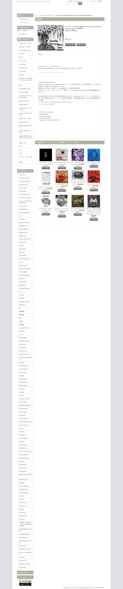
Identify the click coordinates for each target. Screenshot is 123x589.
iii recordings (22, 567)
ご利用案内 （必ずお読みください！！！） (78, 1)
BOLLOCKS (22, 344)
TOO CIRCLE (22, 512)
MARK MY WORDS (24, 564)
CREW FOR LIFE (23, 369)
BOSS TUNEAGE (23, 229)
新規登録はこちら (25, 19)
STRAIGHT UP (23, 506)
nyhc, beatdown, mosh (24, 50)
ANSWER (21, 331)
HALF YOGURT (23, 418)
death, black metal (23, 92)
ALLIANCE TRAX (24, 328)
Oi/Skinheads (22, 64)
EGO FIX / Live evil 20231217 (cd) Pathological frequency (62, 210)
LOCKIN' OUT (23, 560)
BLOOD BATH (23, 338)
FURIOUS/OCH (23, 408)
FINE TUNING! (23, 402)
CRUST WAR (22, 372)
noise (20, 150)
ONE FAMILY (23, 188)
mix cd (21, 146)
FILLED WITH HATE (24, 258)
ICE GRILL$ (22, 435)
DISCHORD (22, 249)
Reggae (21, 162)
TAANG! (21, 295)
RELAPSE (22, 278)
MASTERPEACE (23, 209)
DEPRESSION (23, 379)
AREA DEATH (23, 226)
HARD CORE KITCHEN (25, 422)
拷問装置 (21, 311)
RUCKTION (22, 285)
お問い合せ (93, 1)
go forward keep (23, 184)
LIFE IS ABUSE (23, 272)
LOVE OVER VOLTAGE (25, 451)
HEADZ (21, 428)
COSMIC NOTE (23, 366)
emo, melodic (22, 71)
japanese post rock (23, 122)
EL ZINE (21, 392)
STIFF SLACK (23, 502)
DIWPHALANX (23, 382)
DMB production (23, 385)
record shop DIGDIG (24, 181)
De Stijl (21, 245)
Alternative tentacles (24, 222)
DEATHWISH (22, 242)
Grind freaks (22, 415)
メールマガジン (23, 577)
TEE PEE (21, 298)
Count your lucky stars (24, 239)
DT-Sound (21, 389)
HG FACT (21, 431)
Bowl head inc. (23, 347)
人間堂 (21, 321)
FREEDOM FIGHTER (25, 405)
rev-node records (23, 206)
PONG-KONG (23, 471)
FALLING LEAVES (24, 399)
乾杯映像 (21, 315)
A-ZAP (21, 334)
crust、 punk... (23, 61)
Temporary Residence (24, 301)
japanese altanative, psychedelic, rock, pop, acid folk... (25, 137)
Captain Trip (22, 236)
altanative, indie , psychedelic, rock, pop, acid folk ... (25, 80)
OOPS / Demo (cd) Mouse (93, 162)
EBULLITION (23, 255)
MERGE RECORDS (24, 275)
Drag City (21, 252)
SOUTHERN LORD (24, 288)
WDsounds (22, 519)
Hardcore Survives (23, 425)
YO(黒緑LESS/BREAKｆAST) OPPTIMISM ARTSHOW (25, 524)
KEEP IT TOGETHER (25, 268)
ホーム (36, 15)
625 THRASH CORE (24, 212)
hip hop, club (22, 143)
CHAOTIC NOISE (24, 354)
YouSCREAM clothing (25, 198)
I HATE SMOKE (23, 438)
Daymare (21, 376)
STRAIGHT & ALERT (25, 549)
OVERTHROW (23, 464)
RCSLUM (21, 483)
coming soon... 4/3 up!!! (25, 43)
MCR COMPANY (23, 455)
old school (21, 53)
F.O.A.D (21, 262)
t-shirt (20, 153)
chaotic (21, 57)
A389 (20, 216)
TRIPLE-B (22, 557)
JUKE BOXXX (23, 445)
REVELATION (23, 282)
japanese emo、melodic (25, 118)
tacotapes (21, 509)
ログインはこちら (25, 22)
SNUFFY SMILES (24, 493)
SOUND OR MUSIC (24, 194)
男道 (20, 318)
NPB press (21, 461)
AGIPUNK (22, 219)
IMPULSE (21, 441)
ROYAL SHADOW (24, 486)
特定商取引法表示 (23, 572)
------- (20, 165)
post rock (21, 74)
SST (20, 291)
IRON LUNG (22, 546)
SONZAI (21, 496)
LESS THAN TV (23, 448)
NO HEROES (22, 191)
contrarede (21, 362)
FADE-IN (21, 395)
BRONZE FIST (23, 351)
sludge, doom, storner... (25, 88)
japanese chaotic (23, 104)
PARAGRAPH (23, 468)
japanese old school (24, 101)
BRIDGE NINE (23, 232)
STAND (21, 499)
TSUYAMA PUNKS (24, 178)
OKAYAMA (22, 174)
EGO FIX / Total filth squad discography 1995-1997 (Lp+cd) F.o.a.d (78, 182)
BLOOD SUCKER (24, 341)
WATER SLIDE (23, 516)
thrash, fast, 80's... (23, 67)
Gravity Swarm (23, 412)
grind (20, 85)
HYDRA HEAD (23, 265)
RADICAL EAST (23, 479)
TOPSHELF (22, 305)
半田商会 (21, 324)
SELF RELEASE (23, 537)
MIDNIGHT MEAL (24, 458)
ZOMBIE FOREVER (24, 534)
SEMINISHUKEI (23, 489)
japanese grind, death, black (47, 15)
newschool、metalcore (25, 47)
